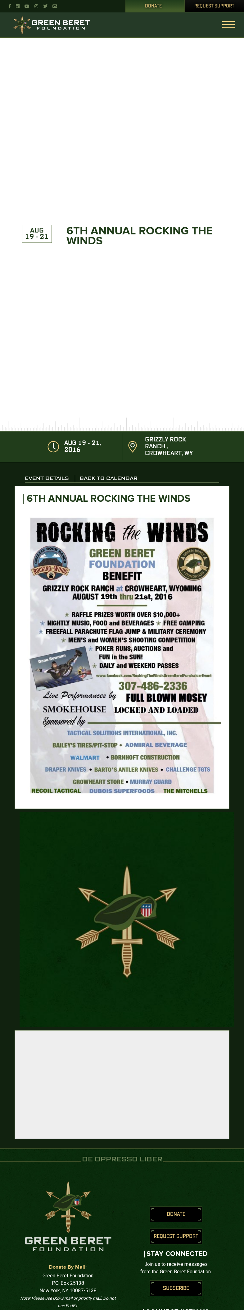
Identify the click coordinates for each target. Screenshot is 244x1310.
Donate (153, 6)
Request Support (214, 6)
